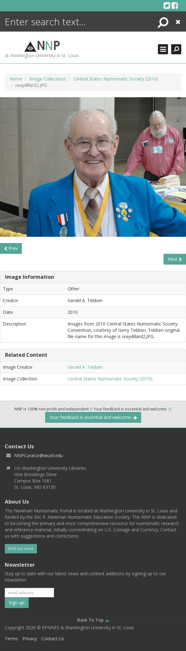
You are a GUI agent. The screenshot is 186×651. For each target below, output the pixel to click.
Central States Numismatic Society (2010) (115, 79)
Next (175, 259)
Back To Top (93, 620)
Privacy (29, 639)
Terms (11, 639)
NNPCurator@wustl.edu (38, 455)
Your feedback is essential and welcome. (93, 417)
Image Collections (47, 79)
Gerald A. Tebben (85, 367)
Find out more (20, 548)
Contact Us (52, 639)
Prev (11, 248)
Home (15, 79)
